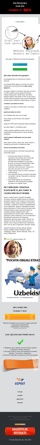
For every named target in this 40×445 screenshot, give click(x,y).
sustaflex (20, 395)
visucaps (20, 392)
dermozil (20, 402)
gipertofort (20, 399)
